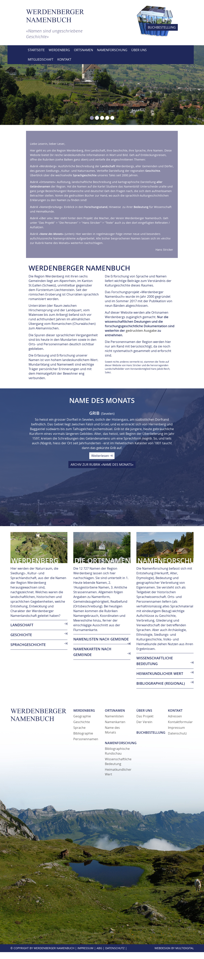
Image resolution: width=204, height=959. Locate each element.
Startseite (36, 50)
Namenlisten (114, 716)
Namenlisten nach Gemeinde (101, 639)
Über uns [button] (139, 50)
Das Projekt (145, 716)
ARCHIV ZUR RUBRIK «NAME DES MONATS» (102, 464)
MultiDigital (184, 948)
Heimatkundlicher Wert (159, 673)
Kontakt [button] (64, 59)
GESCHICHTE (21, 634)
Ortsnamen (115, 710)
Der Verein (144, 722)
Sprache (79, 727)
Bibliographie (83, 733)
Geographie (82, 716)
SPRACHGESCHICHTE (28, 644)
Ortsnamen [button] (83, 50)
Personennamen (85, 739)
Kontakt (175, 710)
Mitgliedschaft (40, 59)
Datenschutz (177, 733)
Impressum (176, 727)
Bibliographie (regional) (160, 683)
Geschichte (81, 722)
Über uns (144, 710)
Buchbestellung (150, 732)
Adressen (175, 716)
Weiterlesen (102, 456)
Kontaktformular (180, 722)
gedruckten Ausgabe (141, 330)
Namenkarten (115, 722)
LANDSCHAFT (21, 625)
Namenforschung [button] (112, 50)
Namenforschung (121, 743)
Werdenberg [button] (59, 50)
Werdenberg (84, 710)
